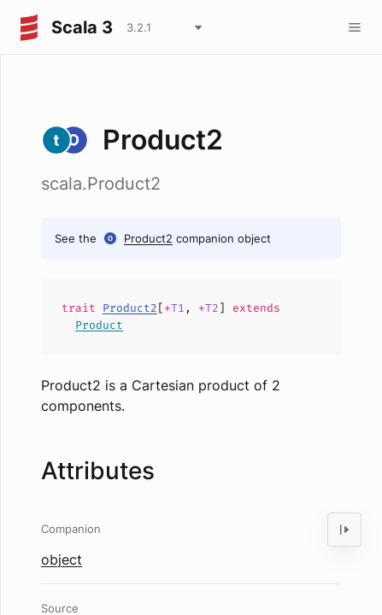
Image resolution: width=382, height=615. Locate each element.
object (61, 559)
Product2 (148, 238)
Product (99, 325)
